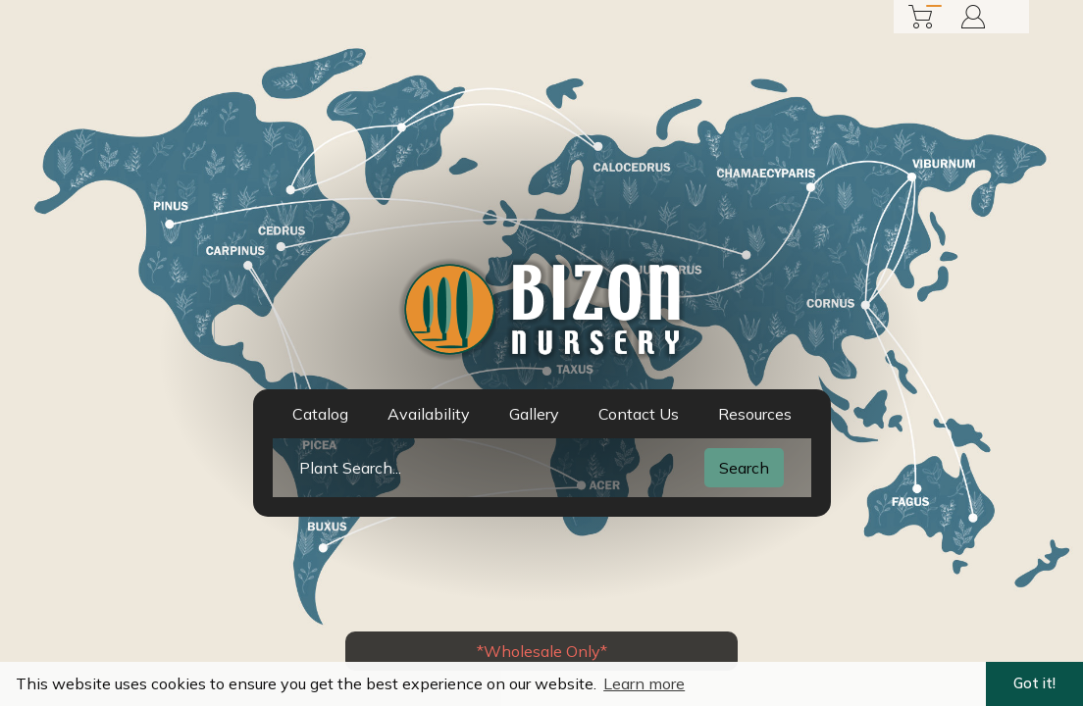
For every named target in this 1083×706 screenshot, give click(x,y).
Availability (428, 414)
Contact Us (638, 414)
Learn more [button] (644, 683)
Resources (755, 414)
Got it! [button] (1034, 683)
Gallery (534, 414)
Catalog (320, 414)
